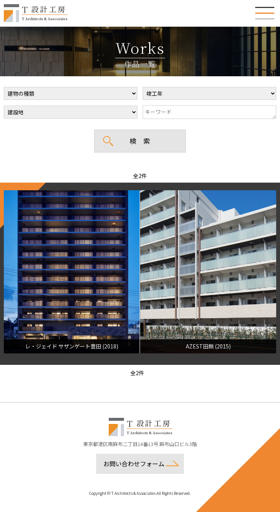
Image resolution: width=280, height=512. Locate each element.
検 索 (140, 141)
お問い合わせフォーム (133, 463)
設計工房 (45, 12)
